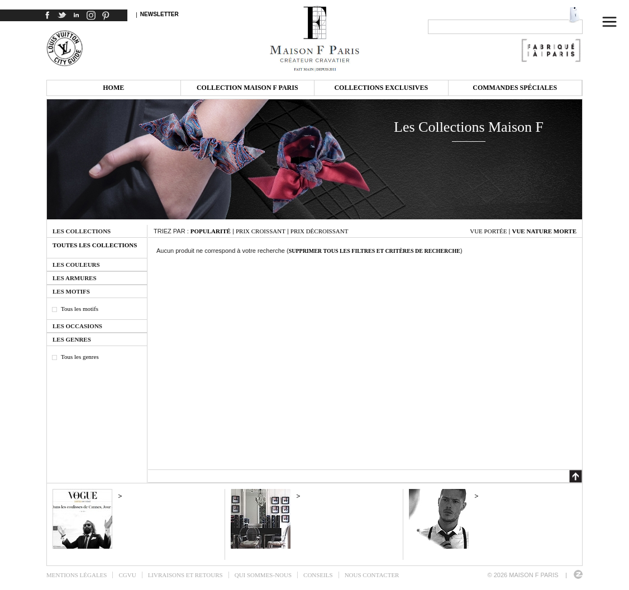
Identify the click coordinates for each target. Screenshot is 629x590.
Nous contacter (372, 575)
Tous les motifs (79, 308)
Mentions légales (76, 575)
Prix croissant (260, 231)
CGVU (127, 575)
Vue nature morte (544, 231)
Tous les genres (80, 356)
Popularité (210, 231)
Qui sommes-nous (263, 575)
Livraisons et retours (185, 575)
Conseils (318, 575)
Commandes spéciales (515, 88)
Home (113, 88)
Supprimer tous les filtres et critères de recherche (374, 251)
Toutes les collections (95, 245)
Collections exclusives (381, 88)
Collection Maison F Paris (247, 88)
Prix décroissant (319, 231)
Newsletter (159, 14)
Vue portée (488, 231)
